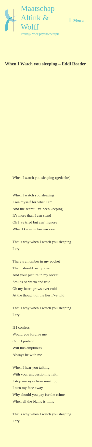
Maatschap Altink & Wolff (38, 17)
